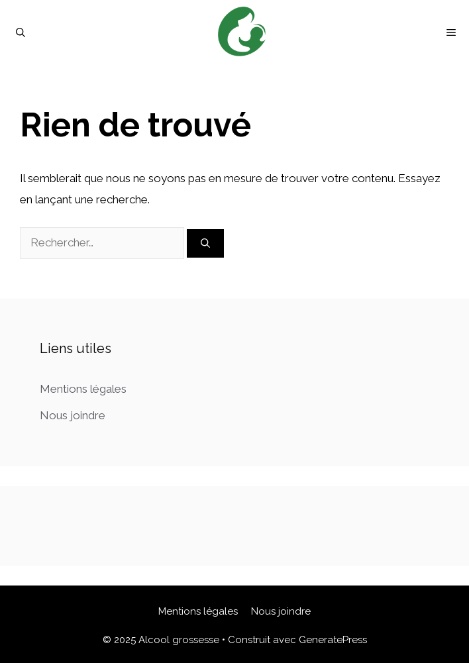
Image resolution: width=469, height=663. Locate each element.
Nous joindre (72, 415)
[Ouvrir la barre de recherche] (20, 33)
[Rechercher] (205, 243)
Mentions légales (83, 388)
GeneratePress (333, 640)
